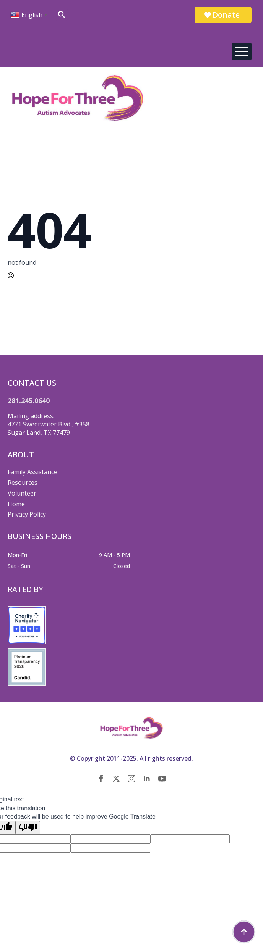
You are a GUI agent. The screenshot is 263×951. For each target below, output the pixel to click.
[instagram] (131, 778)
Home (16, 504)
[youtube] (162, 778)
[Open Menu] (242, 51)
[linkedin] (147, 778)
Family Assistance (32, 472)
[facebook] (101, 778)
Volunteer (22, 493)
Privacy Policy (27, 514)
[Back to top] (243, 931)
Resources (22, 482)
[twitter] (116, 778)
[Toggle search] (62, 15)
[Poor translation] (28, 827)
